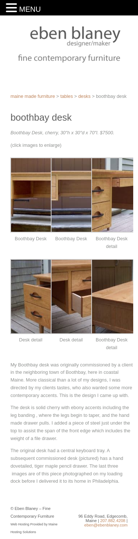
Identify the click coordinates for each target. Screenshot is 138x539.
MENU (30, 9)
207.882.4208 (112, 520)
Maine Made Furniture (32, 96)
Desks (84, 96)
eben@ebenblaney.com (106, 525)
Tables (66, 96)
